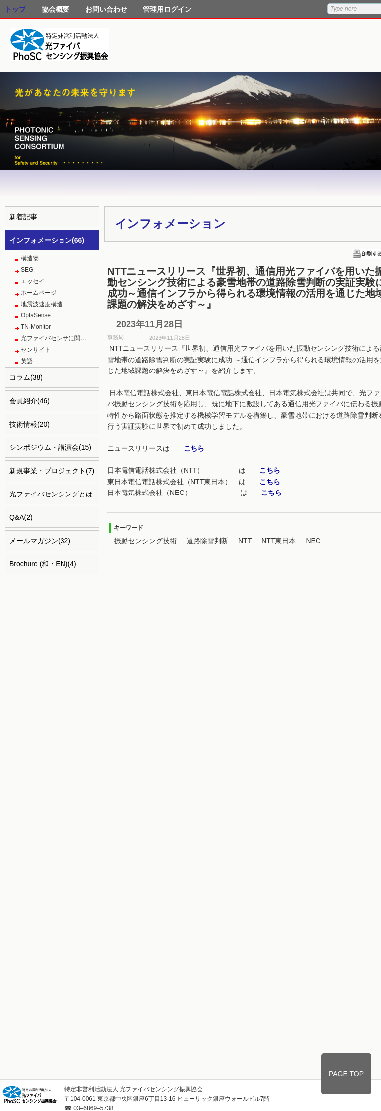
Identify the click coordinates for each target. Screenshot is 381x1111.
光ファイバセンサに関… (53, 338)
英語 (27, 361)
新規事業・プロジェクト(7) (51, 471)
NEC (313, 541)
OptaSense (36, 315)
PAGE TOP (346, 1074)
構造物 (30, 258)
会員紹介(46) (29, 401)
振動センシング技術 (145, 541)
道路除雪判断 (207, 541)
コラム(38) (26, 377)
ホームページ (39, 292)
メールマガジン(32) (39, 541)
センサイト (36, 349)
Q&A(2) (21, 517)
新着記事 (23, 217)
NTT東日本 (278, 541)
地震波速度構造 (42, 304)
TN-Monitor (36, 326)
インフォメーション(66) (46, 240)
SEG (27, 269)
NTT (245, 541)
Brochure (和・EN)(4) (42, 564)
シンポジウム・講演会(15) (50, 447)
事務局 (115, 337)
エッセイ (33, 281)
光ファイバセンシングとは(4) (51, 497)
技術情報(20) (29, 424)
